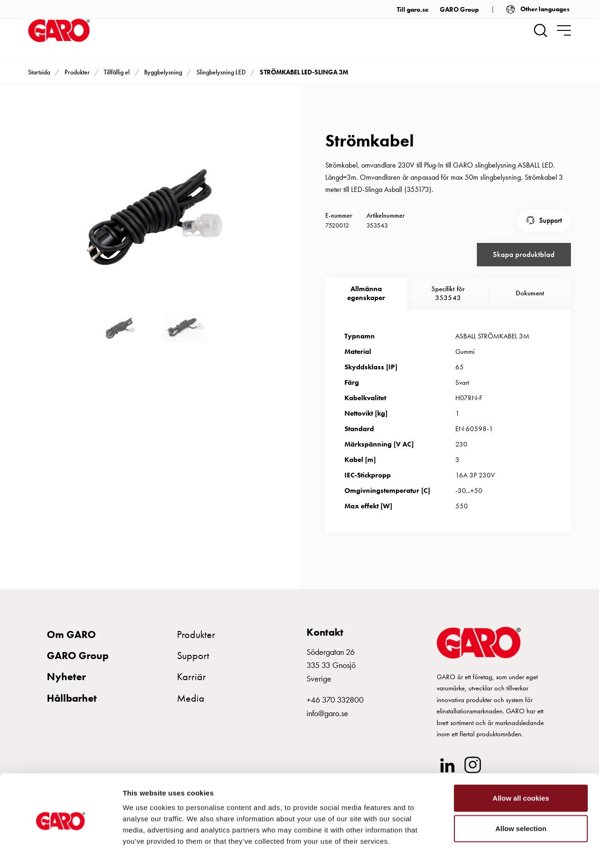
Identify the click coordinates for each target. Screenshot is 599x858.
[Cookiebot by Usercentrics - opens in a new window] (61, 840)
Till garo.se (413, 9)
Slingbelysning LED (221, 72)
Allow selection (520, 789)
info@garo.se (327, 711)
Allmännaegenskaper (366, 291)
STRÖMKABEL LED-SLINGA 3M (304, 72)
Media (191, 696)
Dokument (530, 291)
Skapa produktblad (523, 252)
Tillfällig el (117, 72)
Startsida (39, 72)
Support (550, 219)
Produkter (77, 72)
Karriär (191, 675)
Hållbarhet (72, 696)
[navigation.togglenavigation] (564, 30)
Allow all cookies (521, 759)
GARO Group (459, 9)
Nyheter (66, 675)
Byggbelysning (163, 72)
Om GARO (71, 632)
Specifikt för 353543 (448, 291)
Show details (491, 839)
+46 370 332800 (335, 698)
